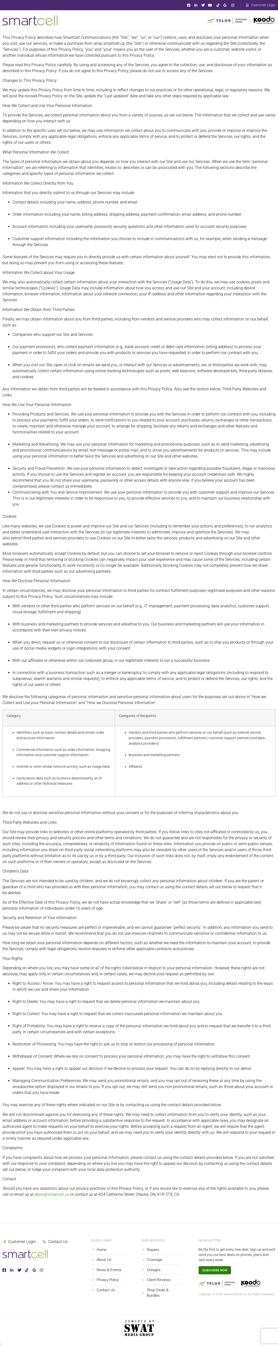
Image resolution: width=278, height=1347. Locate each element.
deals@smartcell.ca (52, 1194)
